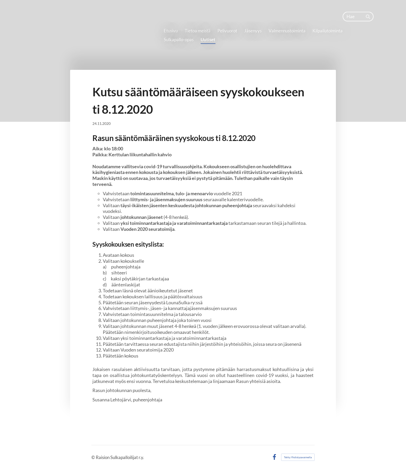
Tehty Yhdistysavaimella (298, 457)
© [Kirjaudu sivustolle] (93, 457)
